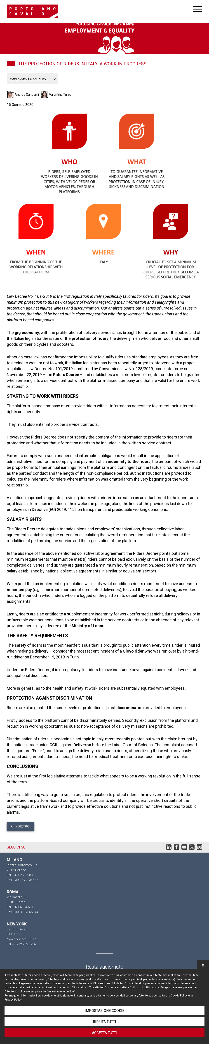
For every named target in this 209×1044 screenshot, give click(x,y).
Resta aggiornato (104, 967)
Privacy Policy (13, 999)
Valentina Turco (60, 94)
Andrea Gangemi (27, 94)
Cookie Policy (179, 995)
